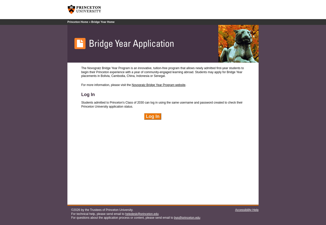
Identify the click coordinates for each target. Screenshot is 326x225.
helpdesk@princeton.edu (142, 214)
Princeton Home (77, 21)
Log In (152, 116)
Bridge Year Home (103, 21)
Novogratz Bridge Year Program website (158, 85)
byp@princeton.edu (187, 217)
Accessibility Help (247, 210)
